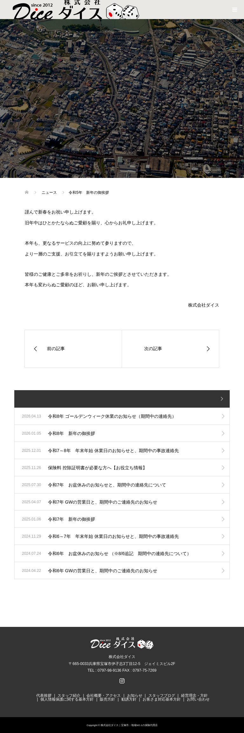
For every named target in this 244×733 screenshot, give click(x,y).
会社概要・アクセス (103, 695)
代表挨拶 (43, 695)
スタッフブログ (161, 695)
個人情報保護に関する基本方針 (67, 699)
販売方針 (107, 699)
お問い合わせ (198, 699)
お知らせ (134, 695)
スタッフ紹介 (69, 695)
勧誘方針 (129, 699)
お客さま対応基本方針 (162, 699)
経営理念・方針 (194, 695)
